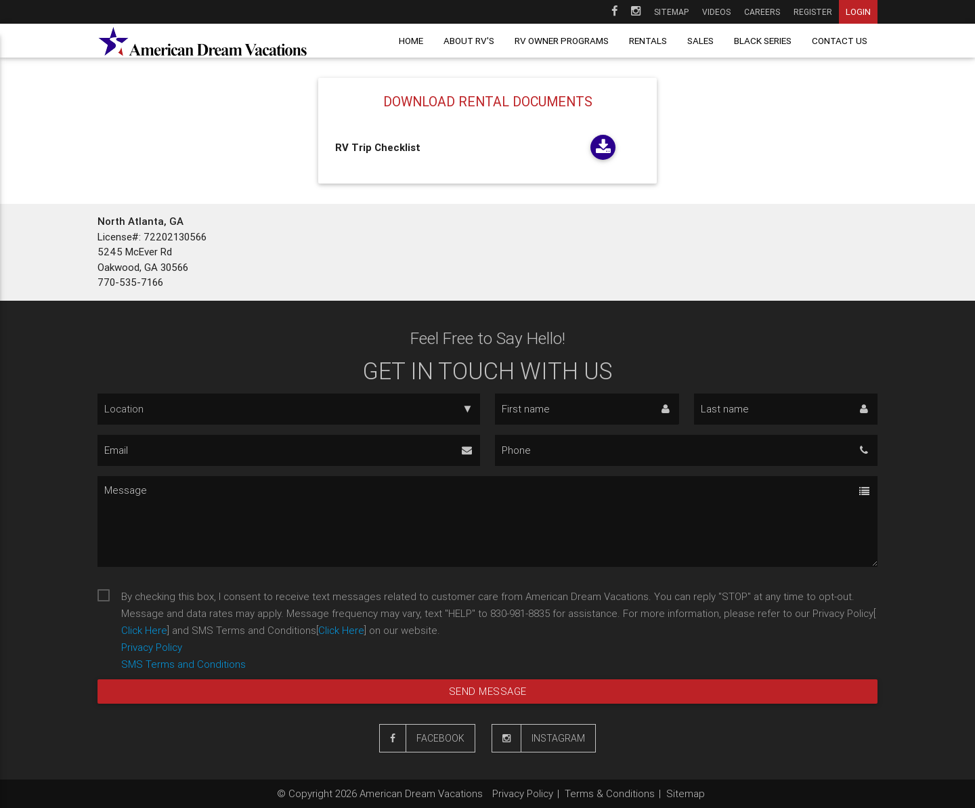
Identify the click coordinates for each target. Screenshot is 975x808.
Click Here (144, 630)
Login (858, 11)
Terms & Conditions (610, 793)
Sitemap (671, 12)
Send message (488, 691)
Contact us (839, 41)
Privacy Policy (151, 647)
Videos (716, 12)
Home (411, 41)
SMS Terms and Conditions (183, 664)
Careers (762, 12)
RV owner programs (562, 41)
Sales (700, 41)
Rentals (648, 41)
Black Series (763, 41)
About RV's (468, 41)
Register (813, 12)
